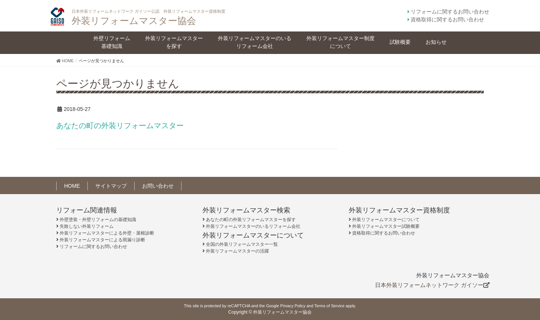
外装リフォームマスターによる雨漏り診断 (102, 239)
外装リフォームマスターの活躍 (237, 251)
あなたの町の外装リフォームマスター (120, 125)
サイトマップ (111, 186)
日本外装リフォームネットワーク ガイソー (432, 285)
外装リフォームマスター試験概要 (386, 226)
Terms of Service (329, 306)
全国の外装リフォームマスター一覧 (242, 244)
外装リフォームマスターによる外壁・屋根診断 (107, 233)
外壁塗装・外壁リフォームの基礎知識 (98, 219)
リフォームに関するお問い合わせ (450, 12)
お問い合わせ (158, 186)
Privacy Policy (292, 306)
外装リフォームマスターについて (386, 219)
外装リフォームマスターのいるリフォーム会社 (253, 226)
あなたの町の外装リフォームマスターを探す (251, 219)
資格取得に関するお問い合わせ (447, 19)
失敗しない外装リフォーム (87, 226)
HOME (72, 186)
